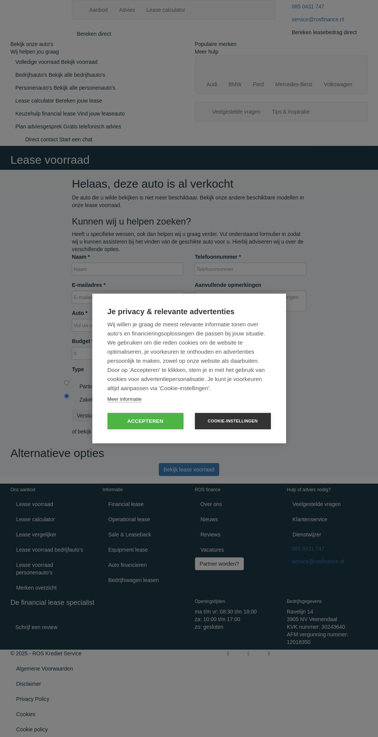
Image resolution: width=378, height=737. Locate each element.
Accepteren (145, 421)
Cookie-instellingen (233, 421)
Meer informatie (125, 399)
